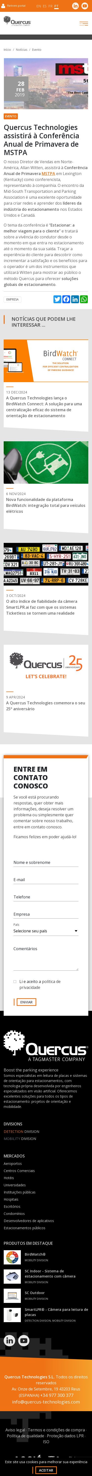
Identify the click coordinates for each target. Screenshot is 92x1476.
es (45, 6)
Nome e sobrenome (31, 863)
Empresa (12, 299)
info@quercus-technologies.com (46, 1402)
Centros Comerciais (19, 1170)
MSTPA (48, 173)
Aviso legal (15, 1430)
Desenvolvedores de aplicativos (29, 1220)
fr (50, 6)
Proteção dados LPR (65, 1436)
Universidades (15, 1185)
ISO (46, 1441)
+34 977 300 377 (56, 1395)
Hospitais (11, 1199)
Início (7, 50)
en (38, 6)
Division (21, 1131)
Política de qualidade (25, 1436)
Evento (36, 50)
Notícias (21, 50)
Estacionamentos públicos (24, 1228)
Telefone (21, 897)
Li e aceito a (40, 985)
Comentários (25, 949)
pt (56, 6)
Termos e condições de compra (56, 1430)
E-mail (19, 880)
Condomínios (14, 1213)
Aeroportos (13, 1163)
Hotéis (9, 1177)
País (16, 925)
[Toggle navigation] (79, 24)
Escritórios (12, 1206)
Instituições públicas (20, 1192)
